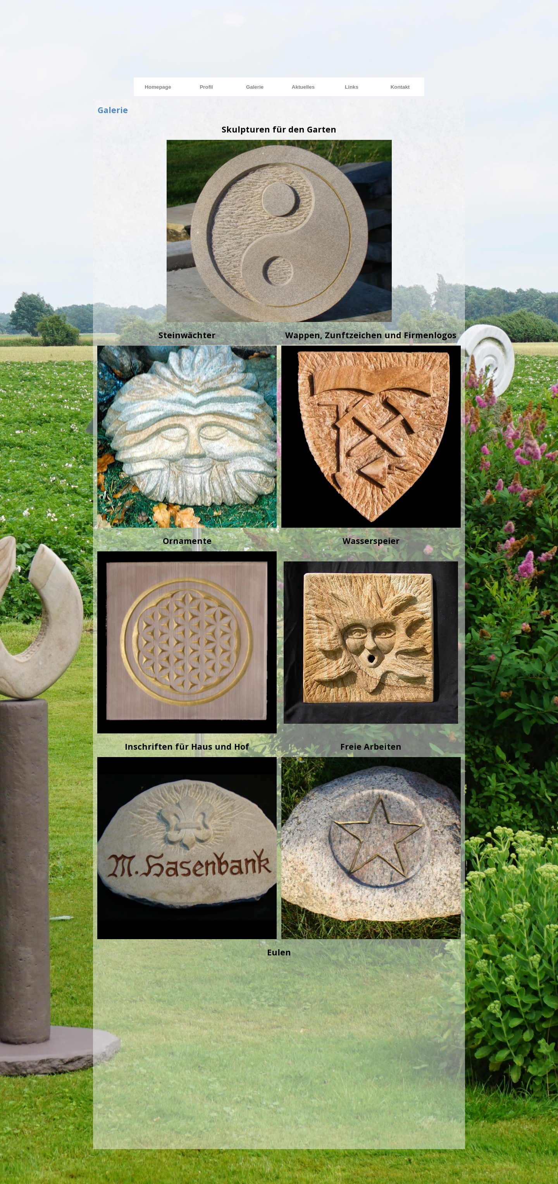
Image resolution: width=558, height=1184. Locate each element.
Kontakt (400, 87)
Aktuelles (303, 87)
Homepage (158, 87)
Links (351, 87)
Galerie (255, 87)
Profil (206, 87)
